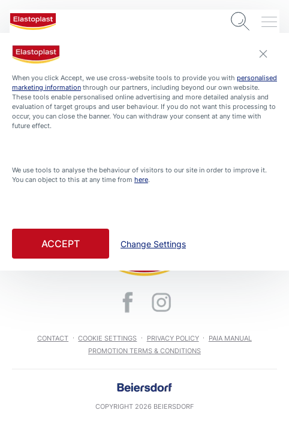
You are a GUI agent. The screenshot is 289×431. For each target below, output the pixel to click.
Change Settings (153, 244)
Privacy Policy (173, 338)
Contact (52, 338)
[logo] (33, 22)
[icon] (128, 302)
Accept (60, 244)
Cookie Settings (107, 338)
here (141, 179)
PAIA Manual (230, 338)
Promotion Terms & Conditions (144, 351)
